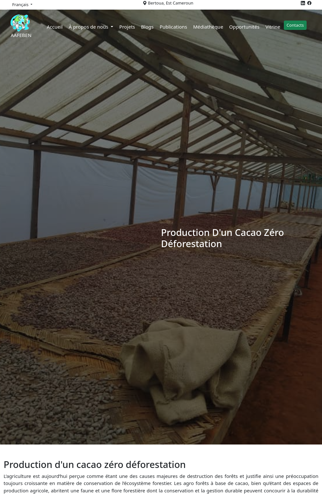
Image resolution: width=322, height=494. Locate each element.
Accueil (58, 26)
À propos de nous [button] (92, 26)
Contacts (299, 25)
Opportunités (248, 26)
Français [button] (21, 4)
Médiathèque (212, 26)
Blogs (151, 26)
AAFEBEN (24, 26)
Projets (131, 26)
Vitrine (276, 26)
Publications (177, 26)
